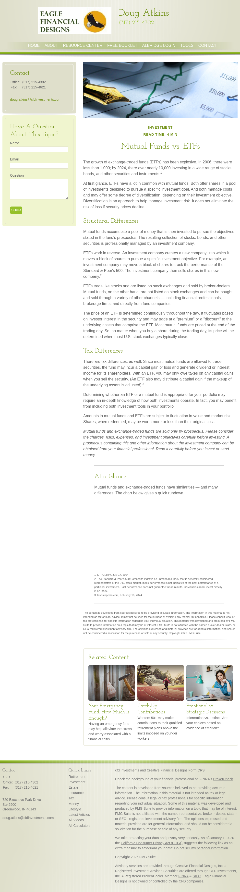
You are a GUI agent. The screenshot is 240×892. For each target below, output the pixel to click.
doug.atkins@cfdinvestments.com (35, 99)
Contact (207, 45)
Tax (71, 798)
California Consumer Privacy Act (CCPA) (151, 843)
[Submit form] (16, 210)
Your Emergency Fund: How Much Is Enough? (108, 712)
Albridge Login (158, 45)
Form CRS (197, 770)
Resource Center (82, 45)
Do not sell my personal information (201, 848)
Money (74, 804)
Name (14, 143)
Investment (77, 782)
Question (17, 175)
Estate (73, 787)
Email (14, 159)
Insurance (76, 793)
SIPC (197, 876)
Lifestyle (75, 809)
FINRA (183, 876)
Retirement (77, 777)
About (51, 45)
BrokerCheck (223, 779)
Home (34, 45)
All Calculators (79, 826)
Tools (186, 45)
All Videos (76, 820)
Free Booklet (122, 45)
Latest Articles (79, 815)
